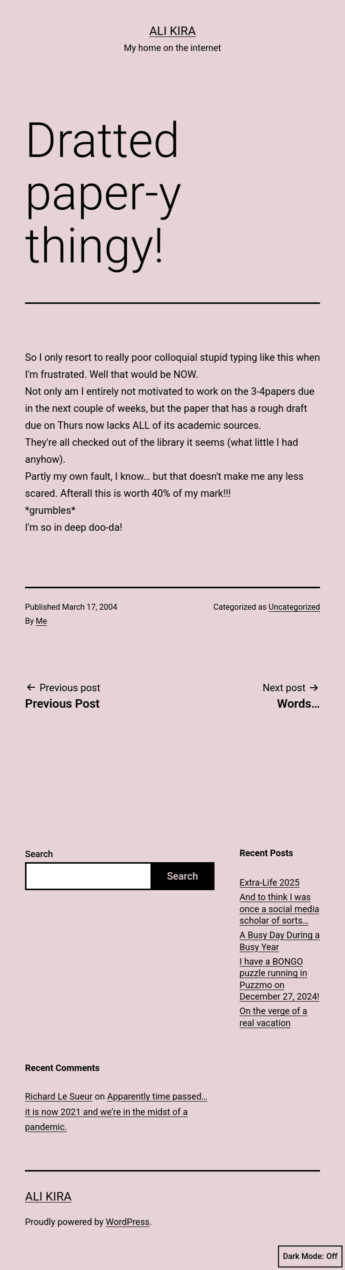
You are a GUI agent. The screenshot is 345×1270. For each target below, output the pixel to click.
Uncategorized (294, 607)
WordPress (128, 1222)
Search (39, 854)
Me (41, 621)
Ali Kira (172, 31)
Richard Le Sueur (58, 1096)
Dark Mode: (310, 1257)
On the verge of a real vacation (274, 1017)
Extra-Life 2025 (270, 882)
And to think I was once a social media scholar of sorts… (280, 909)
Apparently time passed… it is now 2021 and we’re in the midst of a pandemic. (116, 1111)
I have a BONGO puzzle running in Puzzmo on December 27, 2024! (280, 979)
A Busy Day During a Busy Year (280, 941)
